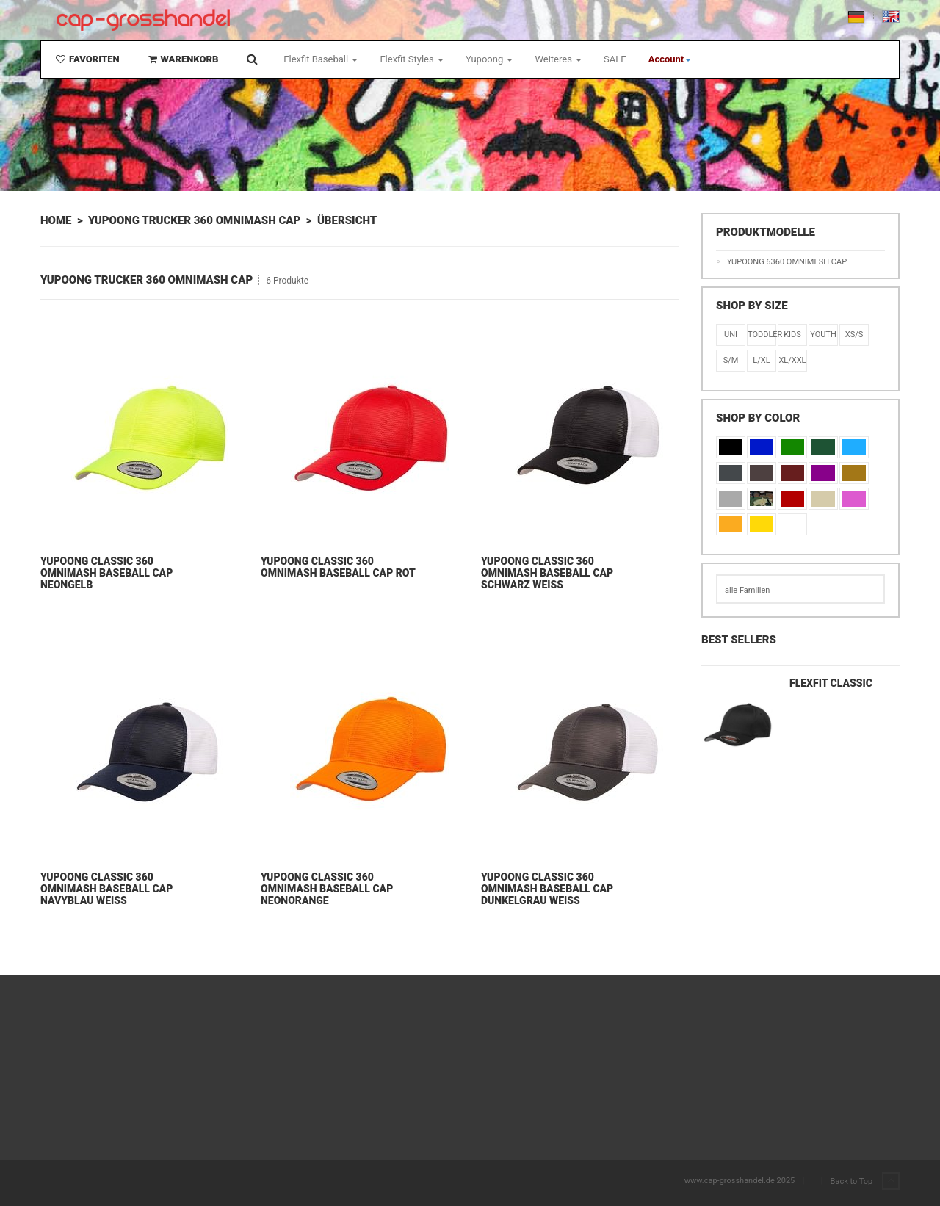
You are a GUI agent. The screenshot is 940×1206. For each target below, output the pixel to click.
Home (55, 220)
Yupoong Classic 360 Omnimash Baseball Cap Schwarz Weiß (547, 573)
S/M (731, 360)
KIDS (792, 334)
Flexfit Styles (411, 59)
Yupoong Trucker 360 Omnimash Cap (194, 220)
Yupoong (489, 59)
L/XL (761, 360)
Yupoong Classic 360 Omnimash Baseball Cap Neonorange (327, 888)
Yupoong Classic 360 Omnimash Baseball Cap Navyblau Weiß (106, 888)
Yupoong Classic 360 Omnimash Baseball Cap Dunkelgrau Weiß (547, 888)
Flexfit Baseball (320, 59)
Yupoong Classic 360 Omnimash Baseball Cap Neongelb (106, 573)
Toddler (762, 334)
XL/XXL (792, 360)
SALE (615, 59)
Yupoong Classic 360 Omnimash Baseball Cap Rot (338, 567)
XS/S (854, 334)
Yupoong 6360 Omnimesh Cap (787, 262)
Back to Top (865, 1182)
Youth (823, 334)
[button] (670, 59)
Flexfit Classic (830, 683)
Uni (730, 334)
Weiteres (558, 59)
